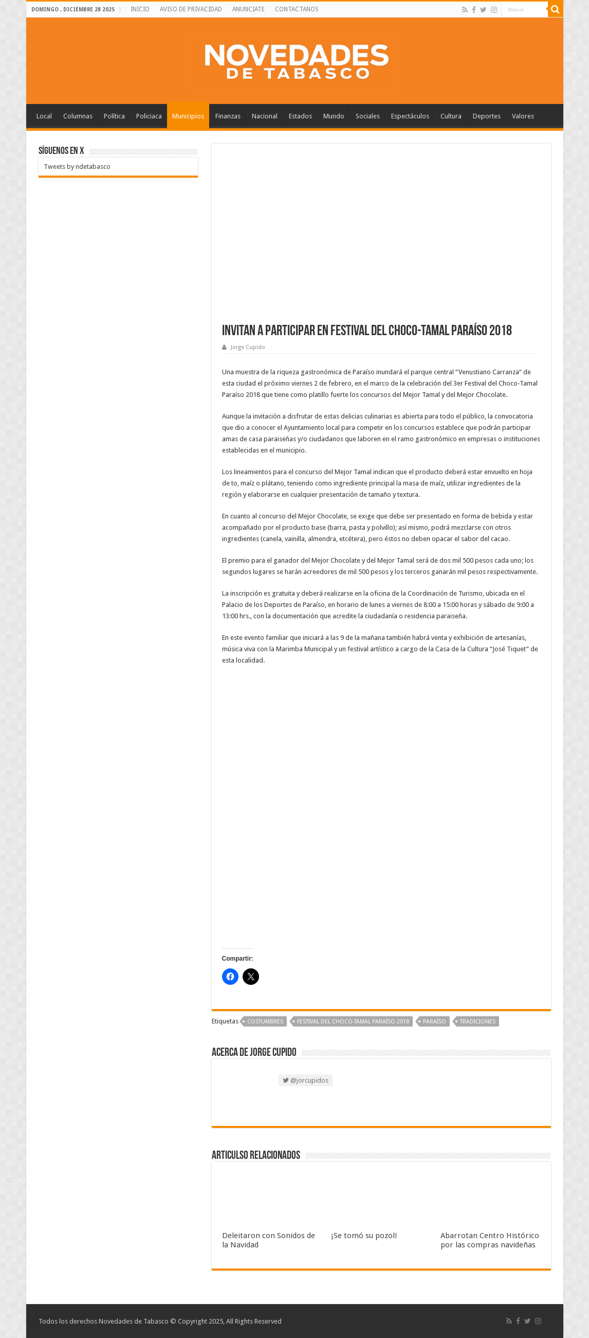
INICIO (140, 9)
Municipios (188, 116)
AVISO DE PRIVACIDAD (191, 9)
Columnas (78, 116)
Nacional (265, 116)
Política (114, 116)
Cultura (451, 116)
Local (44, 116)
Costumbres (265, 1021)
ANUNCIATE (248, 9)
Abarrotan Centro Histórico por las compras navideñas (489, 1240)
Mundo (333, 116)
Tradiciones (477, 1021)
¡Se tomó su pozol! (364, 1235)
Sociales (368, 116)
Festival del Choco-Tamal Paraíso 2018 (353, 1021)
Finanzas (228, 116)
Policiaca (149, 116)
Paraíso (434, 1021)
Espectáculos (410, 116)
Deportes (487, 116)
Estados (300, 116)
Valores (523, 116)
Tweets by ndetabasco (77, 166)
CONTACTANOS (297, 9)
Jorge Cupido (248, 347)
